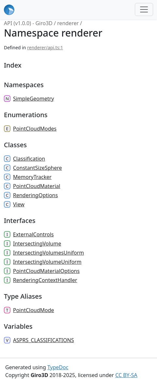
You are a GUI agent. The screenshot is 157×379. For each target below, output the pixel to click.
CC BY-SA (126, 375)
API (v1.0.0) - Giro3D (28, 23)
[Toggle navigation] (144, 9)
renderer (68, 23)
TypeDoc (57, 367)
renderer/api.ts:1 (45, 47)
